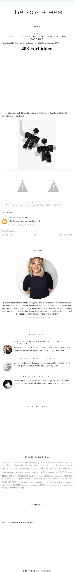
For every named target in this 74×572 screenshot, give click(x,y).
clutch (22, 469)
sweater (17, 485)
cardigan (36, 465)
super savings (7, 485)
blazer (4, 465)
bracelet (24, 465)
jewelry (31, 476)
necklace (68, 476)
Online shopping (32, 462)
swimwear (35, 485)
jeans (25, 476)
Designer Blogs (44, 571)
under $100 (58, 485)
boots (18, 465)
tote (46, 485)
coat (28, 469)
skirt (25, 482)
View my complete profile (37, 318)
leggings (45, 476)
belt (70, 462)
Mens (22, 462)
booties (10, 465)
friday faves (68, 469)
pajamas (15, 479)
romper (55, 479)
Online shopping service (48, 462)
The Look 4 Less (37, 11)
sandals (63, 478)
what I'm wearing (17, 488)
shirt (4, 482)
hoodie (69, 472)
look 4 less (31, 206)
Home (37, 26)
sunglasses (67, 482)
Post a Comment (8, 231)
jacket (20, 476)
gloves (24, 472)
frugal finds (6, 472)
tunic (50, 485)
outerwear (7, 478)
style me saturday (53, 482)
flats (60, 468)
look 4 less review (56, 476)
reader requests (39, 478)
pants (21, 479)
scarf (70, 479)
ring (49, 479)
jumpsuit (39, 476)
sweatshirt (26, 485)
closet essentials (13, 469)
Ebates (16, 462)
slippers (31, 482)
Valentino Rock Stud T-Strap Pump (34, 359)
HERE (4, 116)
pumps (27, 479)
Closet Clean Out (7, 462)
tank (42, 485)
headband (55, 472)
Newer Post (65, 235)
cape (30, 465)
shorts (20, 482)
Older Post (8, 235)
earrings (18, 206)
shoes (12, 482)
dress (45, 468)
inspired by (9, 475)
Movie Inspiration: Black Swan (32, 376)
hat (49, 472)
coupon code (35, 469)
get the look (16, 472)
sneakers (39, 482)
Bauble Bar (35, 204)
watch (70, 485)
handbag (43, 472)
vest (65, 485)
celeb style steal (49, 465)
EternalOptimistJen (16, 217)
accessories (21, 204)
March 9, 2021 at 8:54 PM (22, 225)
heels (63, 472)
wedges (5, 487)
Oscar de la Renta (50, 206)
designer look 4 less (56, 204)
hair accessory (32, 472)
